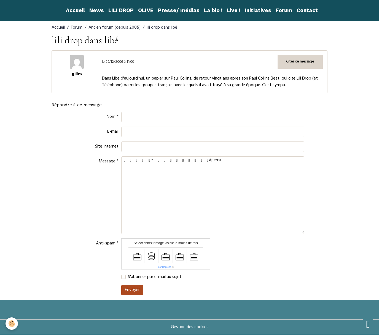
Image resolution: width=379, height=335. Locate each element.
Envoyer (132, 290)
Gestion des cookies (189, 327)
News (96, 10)
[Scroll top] (368, 324)
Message (107, 161)
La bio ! (213, 10)
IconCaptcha (164, 267)
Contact (307, 10)
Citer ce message (300, 62)
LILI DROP (121, 10)
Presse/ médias (179, 10)
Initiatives (258, 10)
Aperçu (214, 160)
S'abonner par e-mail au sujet (154, 277)
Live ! (233, 10)
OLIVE (146, 10)
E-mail (113, 132)
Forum (284, 10)
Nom (111, 117)
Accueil (75, 10)
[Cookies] (12, 323)
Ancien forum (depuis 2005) (114, 28)
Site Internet (107, 147)
